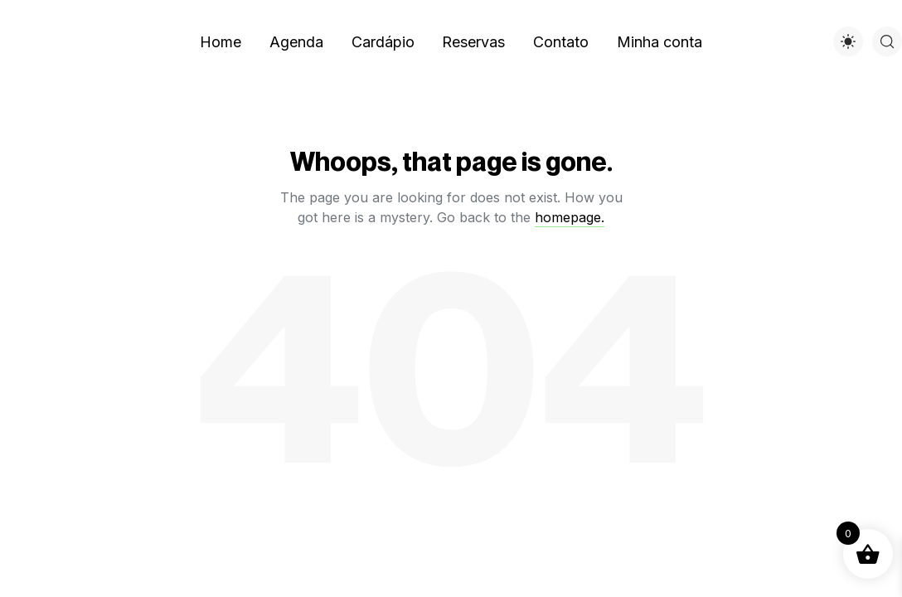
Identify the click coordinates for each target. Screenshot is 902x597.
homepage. (569, 217)
